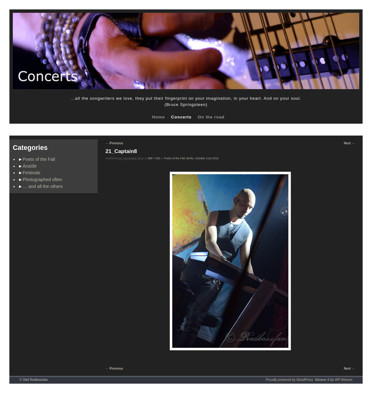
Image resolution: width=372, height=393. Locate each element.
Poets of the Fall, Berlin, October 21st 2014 (191, 158)
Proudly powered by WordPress (289, 379)
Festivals (32, 172)
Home (158, 117)
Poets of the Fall (39, 159)
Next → (349, 143)
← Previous (114, 143)
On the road (211, 117)
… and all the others (43, 186)
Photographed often (42, 179)
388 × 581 (154, 158)
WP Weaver (344, 379)
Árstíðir (30, 166)
